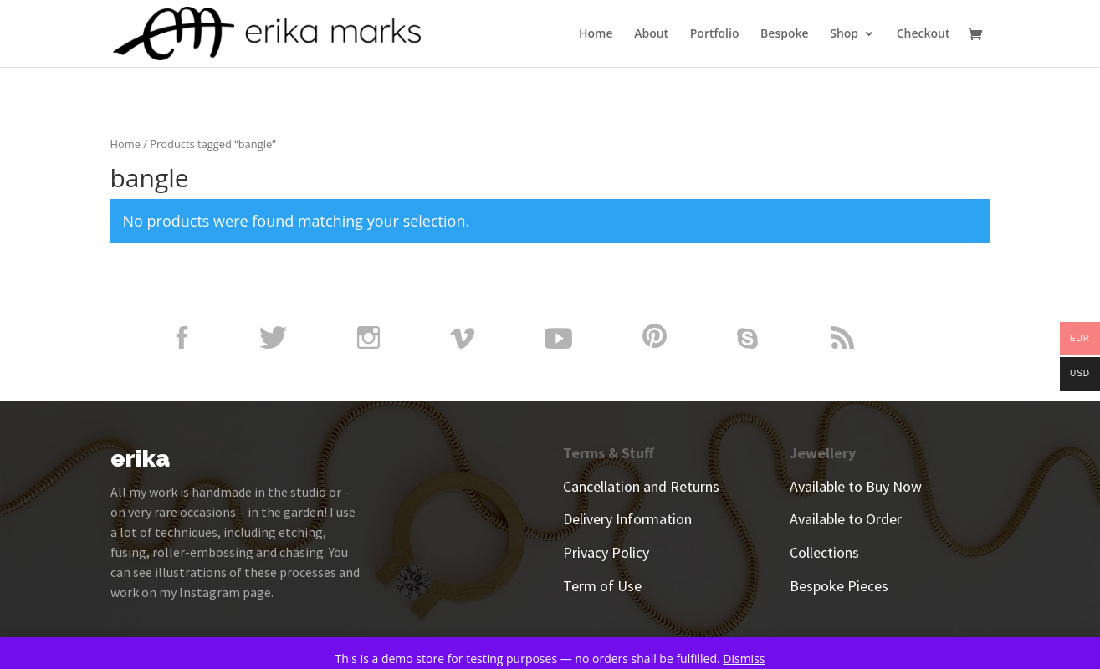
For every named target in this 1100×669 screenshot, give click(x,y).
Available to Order (846, 519)
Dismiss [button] (744, 658)
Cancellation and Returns (641, 486)
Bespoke (784, 34)
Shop (844, 34)
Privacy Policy (606, 552)
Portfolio (714, 34)
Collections (824, 552)
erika (140, 458)
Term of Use (602, 585)
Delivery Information (627, 519)
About (651, 34)
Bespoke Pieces (839, 585)
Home (596, 34)
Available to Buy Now (856, 486)
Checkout (923, 34)
